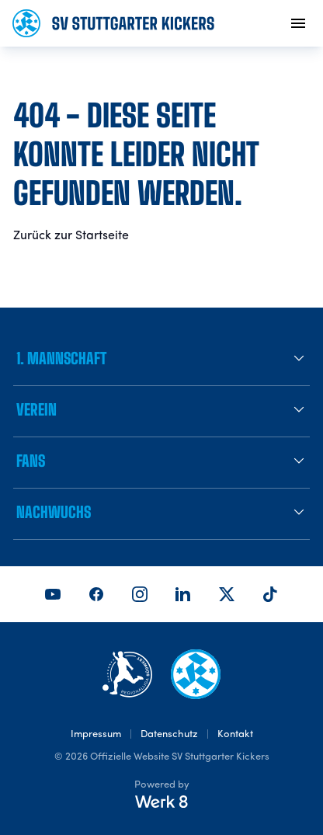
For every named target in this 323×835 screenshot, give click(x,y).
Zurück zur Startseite (71, 236)
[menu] (298, 23)
